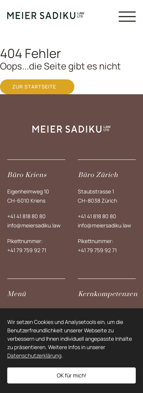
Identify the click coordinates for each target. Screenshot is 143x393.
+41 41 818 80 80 (26, 216)
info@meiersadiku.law (34, 225)
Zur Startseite (34, 86)
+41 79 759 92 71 (26, 250)
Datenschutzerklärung (34, 355)
